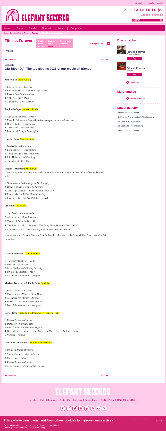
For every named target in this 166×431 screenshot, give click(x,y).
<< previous (10, 59)
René (57, 313)
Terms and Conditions (127, 400)
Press (34, 33)
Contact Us (65, 400)
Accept (159, 421)
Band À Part (24, 79)
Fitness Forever (24, 33)
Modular (45, 283)
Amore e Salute (133, 54)
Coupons (75, 28)
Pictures (41, 46)
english (160, 3)
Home (7, 28)
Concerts (47, 28)
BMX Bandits (30, 168)
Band (40, 41)
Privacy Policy (91, 400)
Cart (140, 3)
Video (40, 44)
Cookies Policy (107, 400)
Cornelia (23, 313)
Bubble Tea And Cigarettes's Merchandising (136, 117)
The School (20, 205)
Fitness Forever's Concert (129, 113)
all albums (134, 82)
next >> (104, 59)
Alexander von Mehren (41, 342)
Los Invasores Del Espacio (40, 313)
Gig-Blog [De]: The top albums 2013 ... (54, 33)
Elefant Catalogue (48, 400)
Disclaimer (77, 400)
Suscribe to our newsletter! (152, 15)
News (61, 28)
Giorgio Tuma (27, 139)
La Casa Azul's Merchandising (130, 121)
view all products (137, 98)
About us (33, 400)
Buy (135, 58)
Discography (65, 41)
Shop (20, 28)
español (151, 3)
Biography (52, 41)
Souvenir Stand (29, 109)
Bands (32, 28)
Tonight (130, 70)
